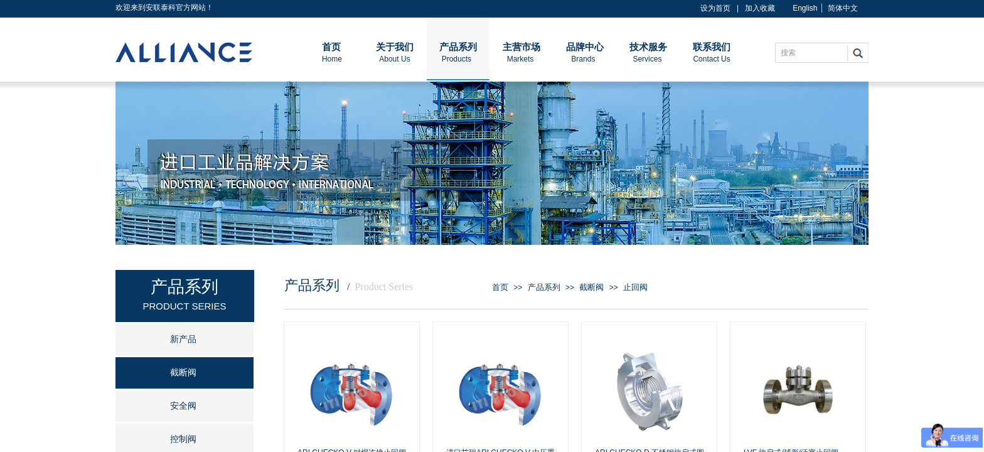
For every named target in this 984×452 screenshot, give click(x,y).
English (805, 8)
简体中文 (843, 8)
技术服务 (648, 47)
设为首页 (715, 8)
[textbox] (813, 53)
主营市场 (521, 47)
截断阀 (591, 287)
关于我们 (395, 47)
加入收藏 (760, 8)
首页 (500, 287)
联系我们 (711, 47)
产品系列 (544, 287)
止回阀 (635, 287)
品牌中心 (585, 47)
